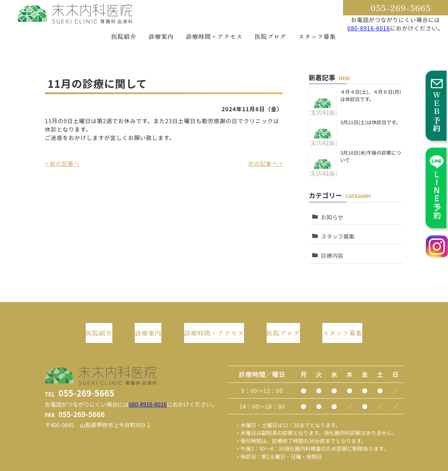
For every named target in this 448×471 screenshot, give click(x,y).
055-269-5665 (401, 7)
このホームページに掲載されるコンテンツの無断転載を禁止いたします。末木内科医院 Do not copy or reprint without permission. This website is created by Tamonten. (224, 465)
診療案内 (161, 36)
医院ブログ (270, 36)
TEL (79, 374)
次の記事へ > (265, 163)
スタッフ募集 (317, 36)
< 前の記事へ (62, 163)
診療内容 (330, 244)
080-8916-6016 (369, 28)
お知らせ (330, 213)
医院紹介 (123, 36)
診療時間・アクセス (214, 36)
